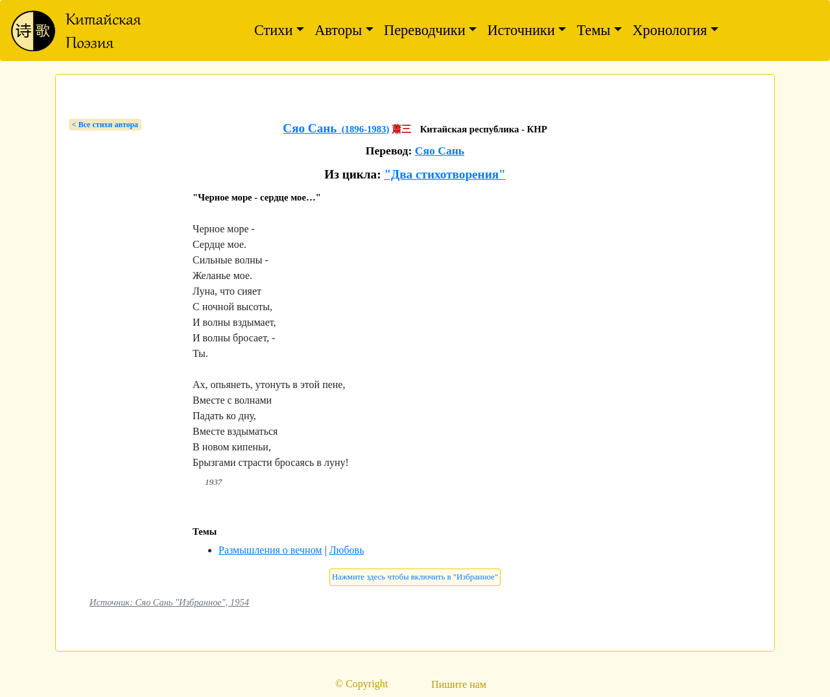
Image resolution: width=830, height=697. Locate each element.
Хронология (669, 30)
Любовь (346, 550)
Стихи (273, 30)
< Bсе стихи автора (105, 124)
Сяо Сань (439, 150)
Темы (593, 30)
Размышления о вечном (270, 550)
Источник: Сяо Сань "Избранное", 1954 (169, 602)
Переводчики (425, 30)
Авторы (338, 30)
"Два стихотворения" (444, 174)
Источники (520, 30)
